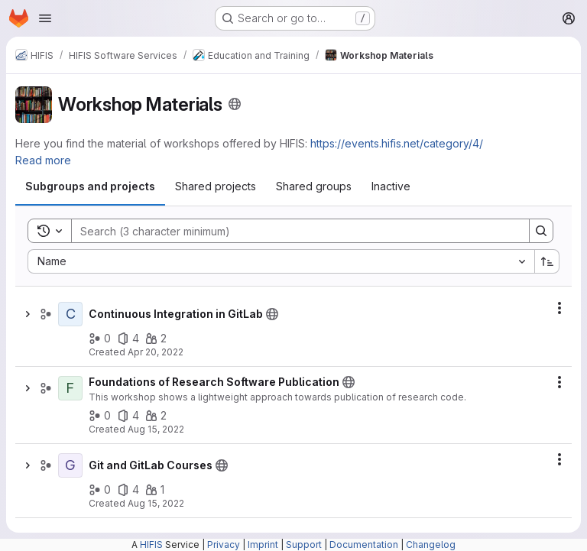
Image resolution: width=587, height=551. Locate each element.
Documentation (363, 544)
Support (304, 544)
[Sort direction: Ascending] (547, 261)
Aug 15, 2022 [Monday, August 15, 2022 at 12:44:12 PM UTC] (156, 503)
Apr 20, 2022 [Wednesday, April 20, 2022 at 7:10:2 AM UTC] (155, 352)
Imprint (263, 544)
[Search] (292, 231)
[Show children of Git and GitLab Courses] (27, 465)
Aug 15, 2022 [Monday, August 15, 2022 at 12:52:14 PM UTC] (156, 429)
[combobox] (281, 261)
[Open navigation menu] (45, 18)
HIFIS (151, 544)
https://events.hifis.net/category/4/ (396, 143)
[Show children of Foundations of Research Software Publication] (27, 388)
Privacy (223, 544)
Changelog (431, 544)
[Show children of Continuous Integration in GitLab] (27, 314)
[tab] (90, 186)
